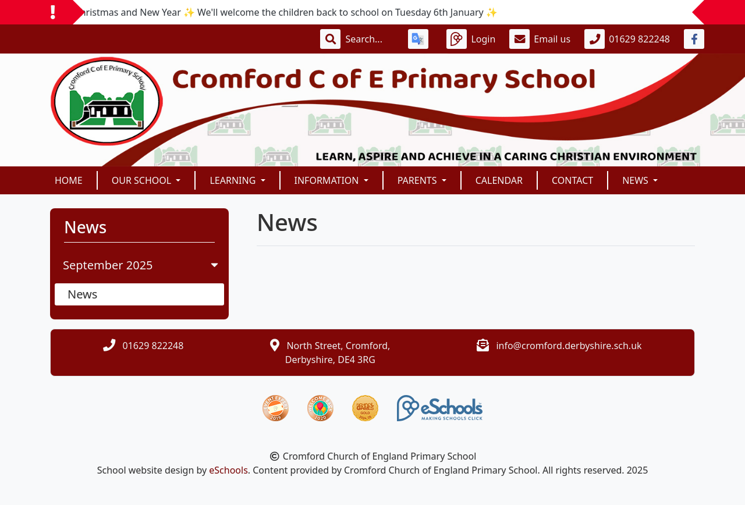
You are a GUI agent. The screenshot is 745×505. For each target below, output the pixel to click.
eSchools (228, 470)
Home (69, 180)
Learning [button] (234, 180)
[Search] (369, 39)
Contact (572, 180)
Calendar (499, 180)
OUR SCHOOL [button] (143, 180)
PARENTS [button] (418, 180)
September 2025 (142, 265)
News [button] (636, 180)
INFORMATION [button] (328, 180)
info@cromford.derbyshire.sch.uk (568, 345)
